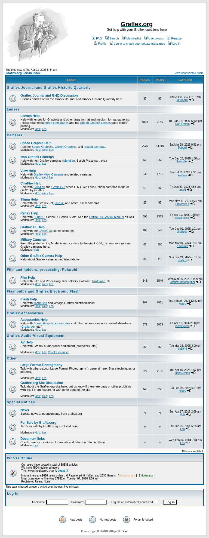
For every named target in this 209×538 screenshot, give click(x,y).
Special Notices (21, 402)
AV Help (26, 342)
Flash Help (28, 299)
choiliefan (182, 231)
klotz (38, 129)
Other (12, 358)
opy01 (182, 189)
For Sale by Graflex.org (38, 423)
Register (174, 38)
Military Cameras (33, 240)
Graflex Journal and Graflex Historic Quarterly (49, 88)
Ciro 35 (59, 203)
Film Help (27, 277)
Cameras (15, 135)
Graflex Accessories (25, 313)
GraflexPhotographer (182, 282)
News (24, 410)
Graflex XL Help (32, 227)
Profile (100, 43)
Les (44, 129)
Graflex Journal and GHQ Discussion (49, 95)
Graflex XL (46, 230)
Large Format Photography (41, 365)
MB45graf (182, 100)
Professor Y (182, 203)
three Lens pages (57, 122)
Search (112, 38)
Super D (38, 217)
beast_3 (63, 470)
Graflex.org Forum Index (23, 73)
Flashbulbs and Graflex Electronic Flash (43, 291)
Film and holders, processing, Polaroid (42, 270)
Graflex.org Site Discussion (41, 383)
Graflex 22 (58, 187)
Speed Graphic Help (35, 143)
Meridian (69, 160)
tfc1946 (182, 348)
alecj (45, 149)
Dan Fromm (182, 123)
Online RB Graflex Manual (106, 217)
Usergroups (154, 38)
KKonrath (182, 246)
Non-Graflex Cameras (37, 157)
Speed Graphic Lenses (95, 122)
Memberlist (131, 38)
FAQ (97, 38)
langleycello (182, 217)
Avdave (182, 175)
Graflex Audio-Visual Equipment (36, 336)
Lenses (13, 109)
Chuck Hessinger (58, 352)
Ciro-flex (39, 187)
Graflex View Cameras (48, 174)
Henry (182, 303)
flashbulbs (40, 303)
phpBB (96, 531)
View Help (28, 171)
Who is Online (19, 458)
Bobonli (182, 147)
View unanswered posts (189, 73)
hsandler (182, 161)
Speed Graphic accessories (51, 323)
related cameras (94, 146)
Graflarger (28, 326)
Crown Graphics (65, 146)
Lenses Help (30, 116)
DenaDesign (182, 372)
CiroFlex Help (30, 183)
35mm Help (29, 199)
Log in (174, 43)
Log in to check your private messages (137, 43)
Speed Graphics (42, 146)
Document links (32, 439)
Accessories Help (34, 320)
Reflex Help (29, 213)
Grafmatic (98, 281)
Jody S (182, 260)
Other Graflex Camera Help (41, 256)
